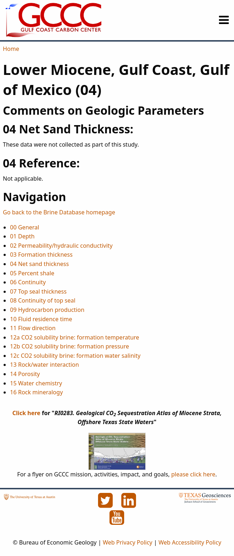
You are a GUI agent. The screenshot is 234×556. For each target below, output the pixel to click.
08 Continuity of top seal (42, 300)
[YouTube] (117, 522)
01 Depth (22, 236)
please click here (193, 474)
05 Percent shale (32, 273)
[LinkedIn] (129, 504)
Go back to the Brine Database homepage (59, 212)
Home (11, 49)
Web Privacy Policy (127, 542)
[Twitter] (106, 504)
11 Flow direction (32, 328)
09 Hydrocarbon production (47, 310)
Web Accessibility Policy (190, 542)
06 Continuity (28, 282)
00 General (24, 227)
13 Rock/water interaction (44, 365)
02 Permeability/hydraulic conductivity (61, 246)
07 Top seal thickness (38, 291)
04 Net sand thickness (39, 264)
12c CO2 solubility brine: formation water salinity (75, 356)
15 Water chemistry (36, 383)
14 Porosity (25, 374)
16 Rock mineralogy (36, 392)
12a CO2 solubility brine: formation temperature (74, 337)
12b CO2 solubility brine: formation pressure (69, 346)
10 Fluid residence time (41, 319)
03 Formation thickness (41, 254)
